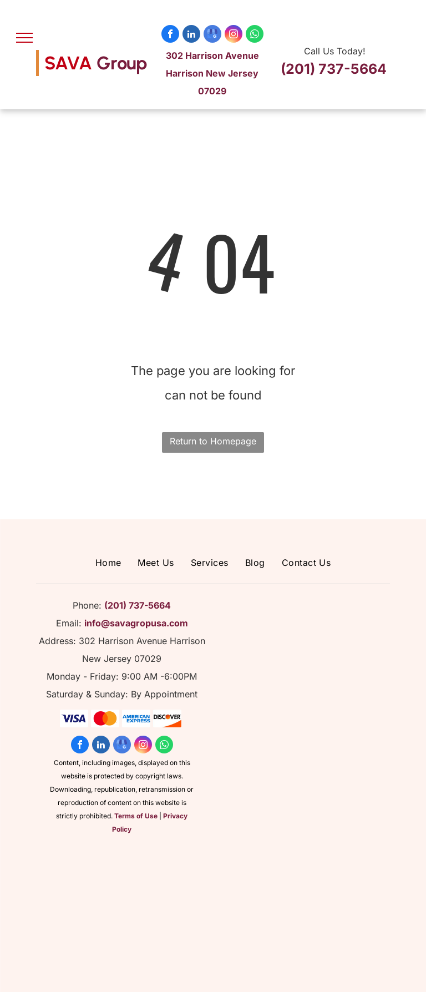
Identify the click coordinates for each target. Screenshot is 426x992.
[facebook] (170, 35)
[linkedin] (191, 35)
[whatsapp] (254, 35)
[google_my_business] (212, 35)
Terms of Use (136, 816)
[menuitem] (108, 562)
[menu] (24, 37)
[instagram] (233, 35)
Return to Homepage (213, 441)
